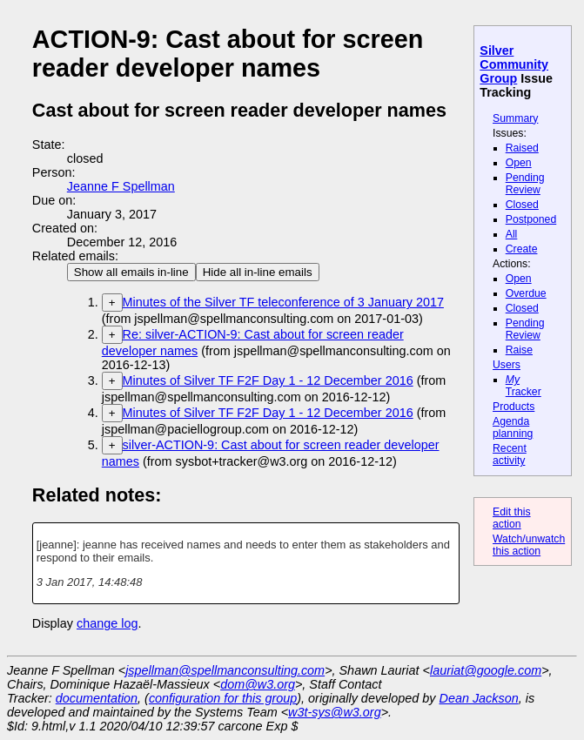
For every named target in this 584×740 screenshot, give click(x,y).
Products (513, 406)
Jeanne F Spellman (121, 186)
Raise (519, 350)
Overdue (526, 293)
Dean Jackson (479, 698)
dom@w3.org (257, 684)
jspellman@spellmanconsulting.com (225, 670)
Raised (522, 148)
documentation (97, 698)
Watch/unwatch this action (529, 545)
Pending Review (525, 184)
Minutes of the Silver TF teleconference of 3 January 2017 (283, 302)
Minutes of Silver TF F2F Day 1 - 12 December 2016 (268, 380)
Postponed (531, 219)
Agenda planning (513, 427)
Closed (522, 204)
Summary (515, 118)
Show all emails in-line (131, 272)
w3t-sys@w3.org (334, 712)
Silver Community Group (514, 64)
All (512, 234)
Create (522, 249)
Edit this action (512, 518)
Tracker (523, 385)
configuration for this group (223, 698)
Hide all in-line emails (257, 272)
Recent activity (510, 454)
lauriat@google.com (485, 670)
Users (506, 365)
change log (107, 623)
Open (519, 163)
